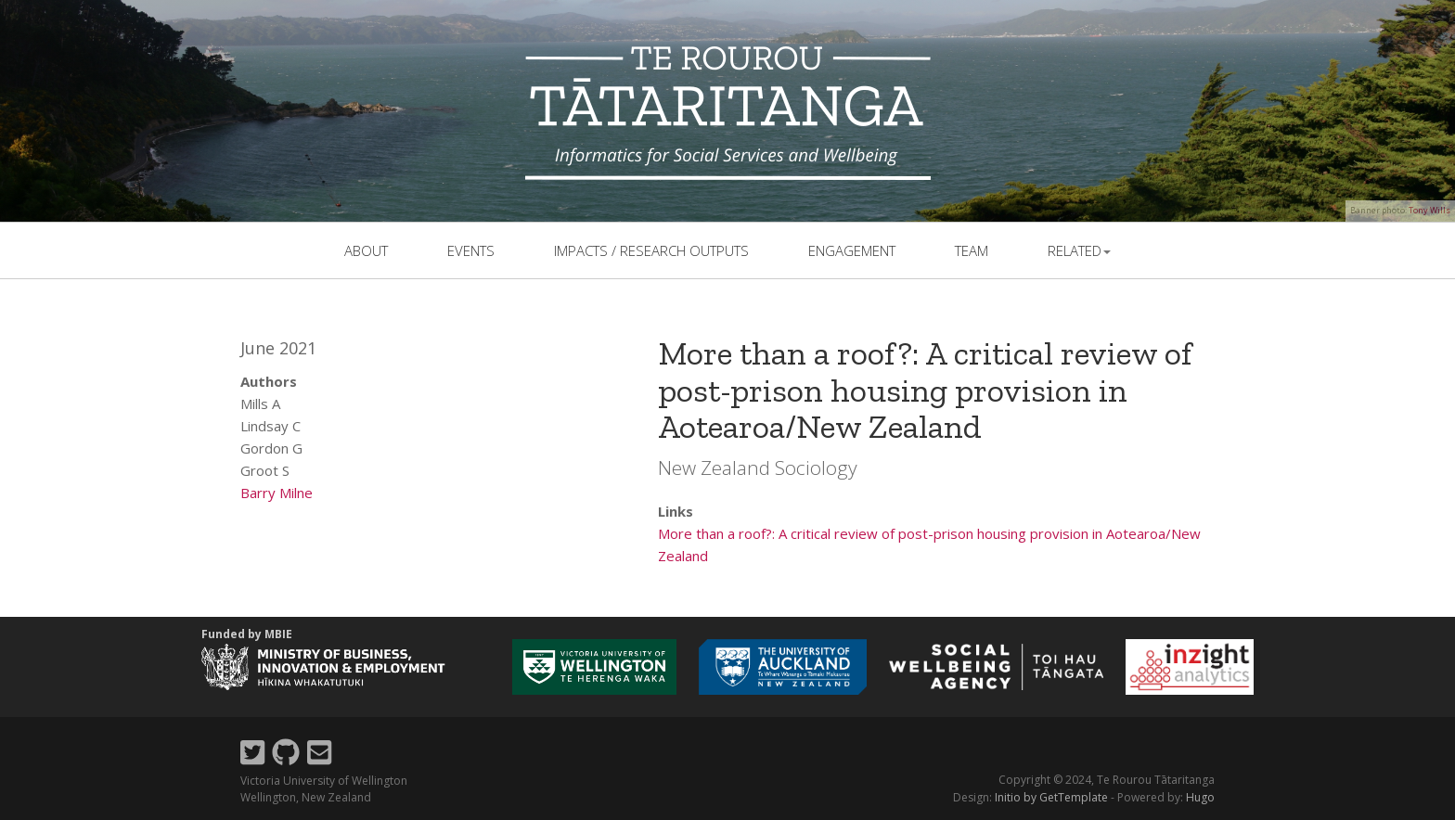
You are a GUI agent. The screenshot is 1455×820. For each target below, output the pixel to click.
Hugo (1200, 797)
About (366, 250)
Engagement (851, 250)
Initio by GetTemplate (1051, 797)
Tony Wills (1429, 210)
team (971, 250)
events (471, 250)
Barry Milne (276, 492)
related (1079, 250)
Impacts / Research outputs (651, 250)
